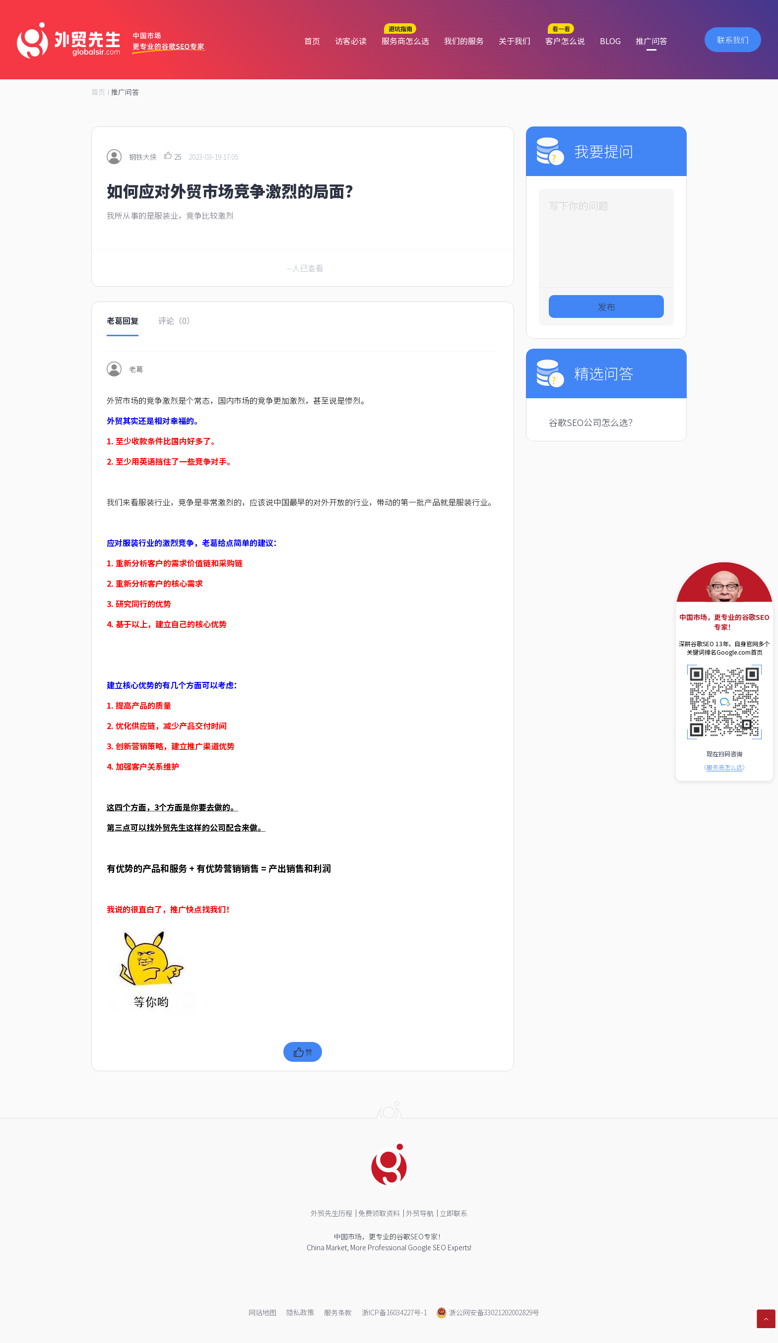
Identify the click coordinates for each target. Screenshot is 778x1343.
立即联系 (453, 1213)
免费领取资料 (379, 1213)
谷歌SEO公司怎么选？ (593, 422)
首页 (312, 41)
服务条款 (338, 1312)
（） (724, 767)
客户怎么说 (565, 41)
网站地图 (262, 1312)
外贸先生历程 (331, 1213)
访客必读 (351, 41)
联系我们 (733, 40)
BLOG (610, 41)
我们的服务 (464, 41)
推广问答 (651, 41)
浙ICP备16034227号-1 (394, 1312)
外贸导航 (420, 1213)
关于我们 (514, 41)
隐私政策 (300, 1312)
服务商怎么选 (405, 41)
